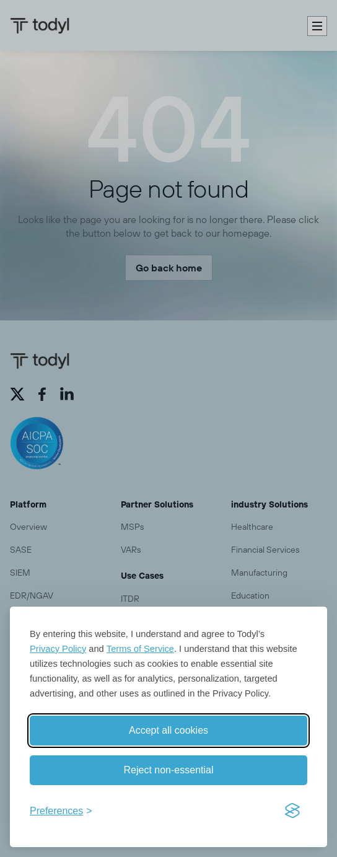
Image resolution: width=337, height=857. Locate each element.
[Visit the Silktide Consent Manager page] (292, 811)
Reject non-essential (169, 770)
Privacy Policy (58, 649)
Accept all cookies (168, 730)
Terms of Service (140, 649)
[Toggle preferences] (61, 811)
